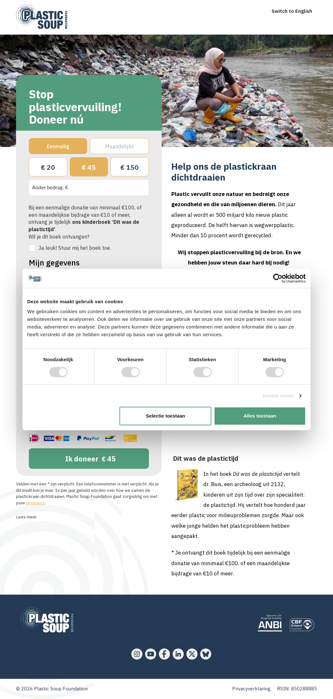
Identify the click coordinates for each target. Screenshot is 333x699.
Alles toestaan (260, 416)
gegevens (35, 503)
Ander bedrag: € (50, 187)
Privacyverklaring (251, 689)
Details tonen (278, 395)
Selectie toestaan (165, 416)
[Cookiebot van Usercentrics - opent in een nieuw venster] (278, 278)
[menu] (65, 6)
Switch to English (292, 11)
